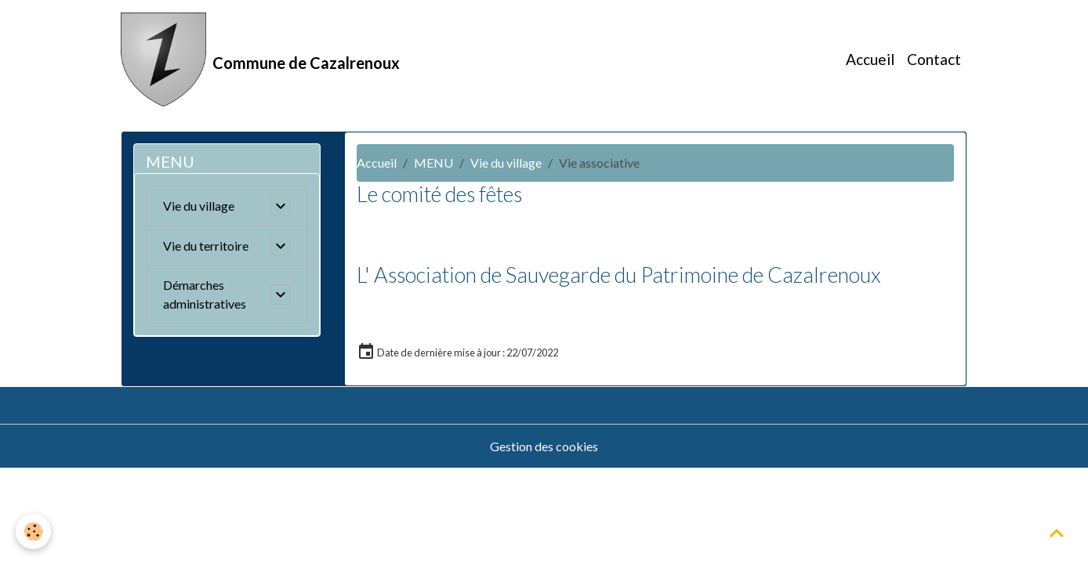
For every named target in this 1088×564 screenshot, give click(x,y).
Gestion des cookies (544, 446)
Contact (934, 59)
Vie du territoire (205, 245)
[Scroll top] (1056, 532)
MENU (433, 162)
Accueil (870, 59)
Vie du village (506, 162)
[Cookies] (33, 531)
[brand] (260, 60)
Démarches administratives (204, 294)
